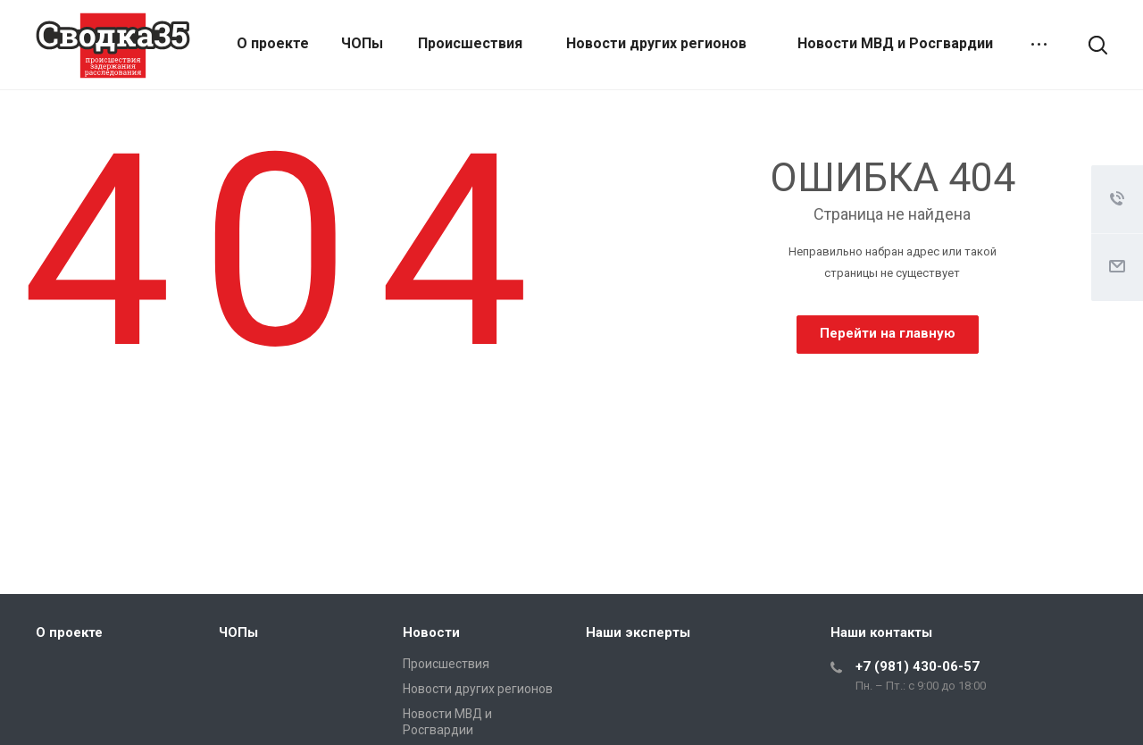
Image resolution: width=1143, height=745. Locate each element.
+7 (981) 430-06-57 (917, 666)
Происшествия (470, 43)
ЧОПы (362, 43)
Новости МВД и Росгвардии (895, 43)
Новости (431, 632)
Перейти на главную (887, 333)
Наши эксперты (638, 632)
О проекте (273, 43)
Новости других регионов (656, 43)
